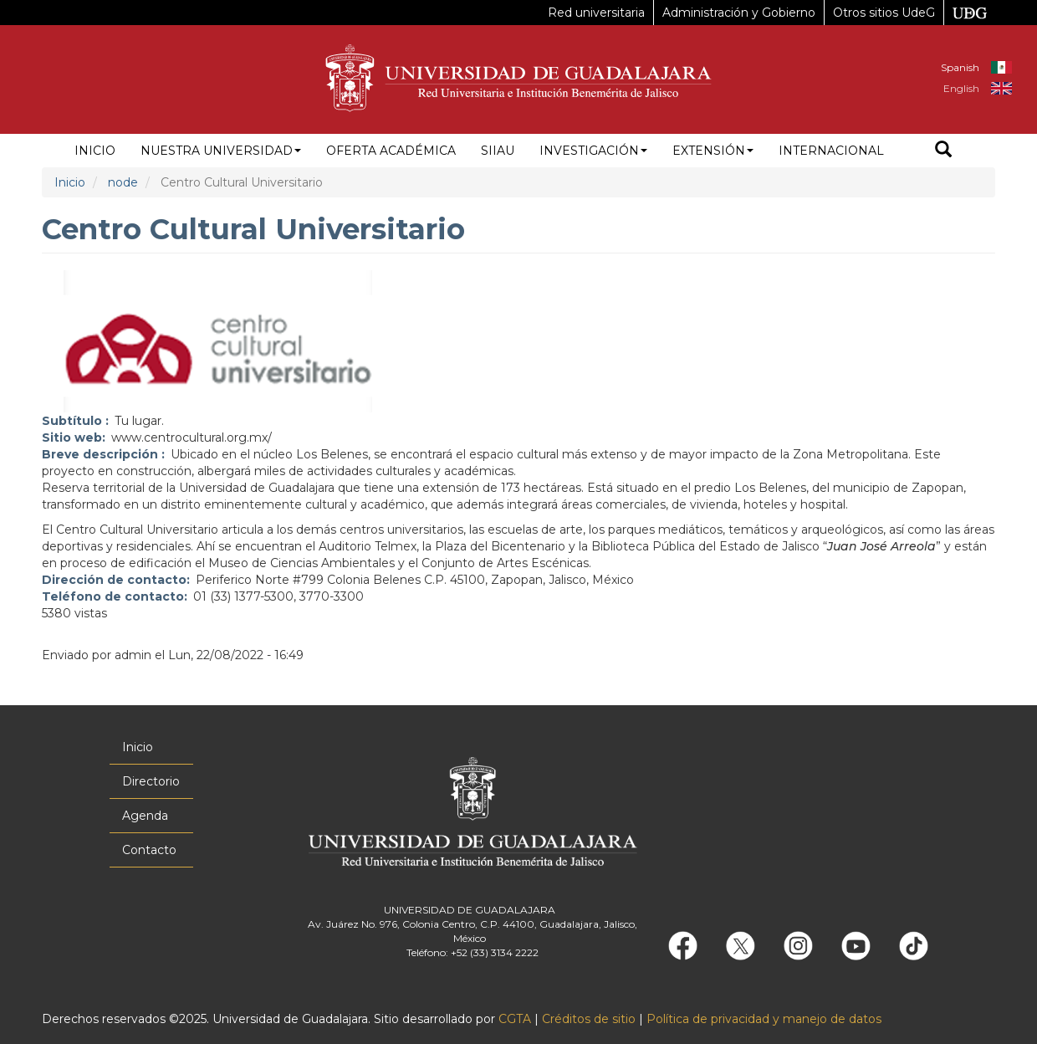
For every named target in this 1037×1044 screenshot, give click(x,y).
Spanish (960, 67)
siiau (497, 150)
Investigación (593, 150)
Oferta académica (391, 150)
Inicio (94, 150)
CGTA (514, 1018)
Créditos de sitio (589, 1018)
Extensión (712, 150)
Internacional (831, 150)
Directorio (151, 781)
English (961, 88)
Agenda (145, 815)
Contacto (149, 849)
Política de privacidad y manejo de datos (763, 1018)
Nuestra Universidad (220, 150)
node (123, 182)
